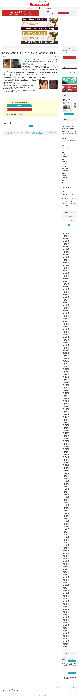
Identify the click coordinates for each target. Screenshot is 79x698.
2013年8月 (64, 479)
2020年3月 (64, 353)
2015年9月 (64, 439)
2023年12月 (64, 281)
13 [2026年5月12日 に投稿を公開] (65, 226)
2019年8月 (64, 364)
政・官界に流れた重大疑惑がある (36, 65)
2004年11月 (64, 647)
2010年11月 (64, 532)
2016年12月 (64, 415)
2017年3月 (64, 410)
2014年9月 (64, 458)
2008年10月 (64, 572)
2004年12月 (64, 646)
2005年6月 (64, 636)
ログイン (9, 110)
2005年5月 (64, 638)
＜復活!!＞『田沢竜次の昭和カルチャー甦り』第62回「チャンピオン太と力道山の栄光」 (44, 133)
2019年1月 (64, 375)
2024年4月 (64, 274)
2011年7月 (64, 519)
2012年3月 (64, 506)
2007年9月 (64, 593)
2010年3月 (64, 545)
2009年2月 (64, 566)
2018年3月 (64, 391)
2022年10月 (64, 303)
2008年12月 (64, 569)
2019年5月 (64, 369)
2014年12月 (64, 454)
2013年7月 (64, 481)
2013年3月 (64, 487)
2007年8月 (64, 594)
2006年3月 (64, 622)
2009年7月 (64, 558)
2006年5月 (64, 618)
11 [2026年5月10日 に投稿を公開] (75, 224)
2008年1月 (64, 586)
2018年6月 (64, 386)
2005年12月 (64, 626)
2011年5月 (64, 522)
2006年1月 (64, 625)
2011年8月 (64, 518)
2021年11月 (64, 321)
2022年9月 (64, 305)
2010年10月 (64, 534)
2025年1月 (64, 260)
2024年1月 (64, 279)
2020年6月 (64, 348)
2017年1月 (64, 414)
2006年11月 (64, 609)
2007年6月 (64, 598)
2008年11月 (64, 570)
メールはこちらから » (63, 14)
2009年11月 (64, 551)
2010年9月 (64, 535)
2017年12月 (64, 396)
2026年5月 (64, 234)
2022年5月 (64, 311)
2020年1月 (64, 356)
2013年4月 (64, 486)
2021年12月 (64, 319)
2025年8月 (64, 249)
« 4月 (63, 233)
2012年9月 (64, 497)
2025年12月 (64, 242)
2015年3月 (64, 449)
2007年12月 (64, 588)
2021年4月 (64, 332)
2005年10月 (64, 630)
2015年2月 (64, 450)
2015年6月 (64, 444)
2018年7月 (64, 385)
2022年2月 (64, 316)
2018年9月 (64, 382)
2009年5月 (64, 561)
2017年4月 (64, 409)
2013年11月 (64, 474)
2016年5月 (64, 426)
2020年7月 (64, 346)
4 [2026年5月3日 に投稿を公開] (75, 222)
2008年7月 (64, 577)
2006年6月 (64, 617)
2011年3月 (64, 526)
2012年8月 (64, 498)
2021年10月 (64, 322)
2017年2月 (64, 412)
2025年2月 (64, 258)
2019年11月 (64, 359)
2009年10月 (64, 553)
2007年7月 (64, 596)
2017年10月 (64, 399)
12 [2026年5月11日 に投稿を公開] (63, 226)
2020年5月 (64, 350)
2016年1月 (64, 433)
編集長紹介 (48, 8)
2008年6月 (64, 578)
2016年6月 (64, 425)
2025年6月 (64, 252)
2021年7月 (64, 327)
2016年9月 (64, 420)
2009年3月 (64, 564)
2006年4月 (64, 620)
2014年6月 (64, 463)
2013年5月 (64, 484)
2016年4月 (64, 428)
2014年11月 (64, 455)
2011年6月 (64, 521)
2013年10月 (64, 476)
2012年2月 (64, 508)
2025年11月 (64, 244)
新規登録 (19, 106)
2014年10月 (64, 457)
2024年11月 (64, 263)
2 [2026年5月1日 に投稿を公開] (71, 222)
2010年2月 (64, 546)
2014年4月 (64, 466)
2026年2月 (64, 239)
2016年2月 (64, 431)
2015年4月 (64, 447)
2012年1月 (64, 510)
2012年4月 (64, 505)
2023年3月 (64, 295)
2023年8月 (64, 287)
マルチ (31, 81)
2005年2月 (64, 642)
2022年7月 (64, 308)
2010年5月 (64, 542)
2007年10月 (64, 591)
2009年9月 (64, 554)
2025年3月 (64, 257)
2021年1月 (64, 337)
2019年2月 (64, 374)
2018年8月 (64, 383)
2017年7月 (64, 404)
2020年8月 (64, 345)
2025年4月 (64, 255)
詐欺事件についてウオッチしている (30, 64)
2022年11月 (64, 302)
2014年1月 (64, 471)
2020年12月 (64, 338)
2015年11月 (64, 436)
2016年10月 (64, 418)
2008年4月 (64, 582)
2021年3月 (64, 334)
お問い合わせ (67, 8)
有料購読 (30, 8)
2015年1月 (64, 452)
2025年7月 (64, 250)
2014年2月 (64, 470)
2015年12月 (64, 434)
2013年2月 (64, 489)
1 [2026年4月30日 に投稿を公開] (69, 222)
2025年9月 (64, 247)
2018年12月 (64, 377)
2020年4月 (64, 351)
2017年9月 (64, 401)
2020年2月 (64, 354)
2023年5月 (64, 292)
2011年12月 (64, 511)
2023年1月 (64, 298)
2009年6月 (64, 559)
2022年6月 (64, 310)
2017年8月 (64, 402)
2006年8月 (64, 614)
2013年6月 (64, 482)
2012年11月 (64, 494)
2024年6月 (64, 271)
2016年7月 (64, 423)
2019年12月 (64, 358)
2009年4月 (64, 562)
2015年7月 (64, 442)
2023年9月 (64, 286)
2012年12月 (64, 492)
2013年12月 (64, 473)
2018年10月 (64, 380)
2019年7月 (64, 366)
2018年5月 (64, 388)
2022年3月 (64, 314)
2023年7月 (64, 289)
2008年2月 (64, 585)
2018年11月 (64, 378)
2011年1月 (64, 529)
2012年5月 (64, 503)
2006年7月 (64, 615)
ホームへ (11, 8)
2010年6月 (64, 540)
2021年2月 (64, 335)
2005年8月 (64, 633)
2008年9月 (64, 574)
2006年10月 (64, 610)
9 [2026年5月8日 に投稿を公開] (71, 224)
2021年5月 (64, 330)
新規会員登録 (65, 51)
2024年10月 (64, 265)
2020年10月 (64, 342)
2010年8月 (64, 537)
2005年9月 (64, 631)
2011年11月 (64, 513)
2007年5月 (64, 599)
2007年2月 (64, 604)
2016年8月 (64, 422)
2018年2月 (64, 393)
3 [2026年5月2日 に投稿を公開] (73, 222)
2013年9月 (64, 478)
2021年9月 (64, 324)
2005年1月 (64, 644)
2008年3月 (64, 583)
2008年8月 (64, 575)
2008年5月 (64, 580)
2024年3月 (64, 276)
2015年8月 (64, 441)
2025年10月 (64, 246)
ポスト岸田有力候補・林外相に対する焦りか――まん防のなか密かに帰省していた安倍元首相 (17, 133)
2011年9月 (64, 516)
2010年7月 (64, 538)
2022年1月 (64, 318)
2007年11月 (64, 590)
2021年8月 (64, 326)
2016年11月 (64, 417)
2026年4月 (64, 236)
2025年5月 (64, 254)
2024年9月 (64, 266)
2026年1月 (64, 241)
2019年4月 (64, 370)
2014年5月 (64, 465)
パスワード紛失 (72, 51)
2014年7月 (64, 462)
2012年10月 (64, 495)
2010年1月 (64, 548)
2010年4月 (64, 543)
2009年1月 (64, 567)
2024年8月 (64, 268)
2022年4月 (64, 313)
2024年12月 (64, 262)
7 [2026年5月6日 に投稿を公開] (67, 224)
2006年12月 (64, 607)
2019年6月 (64, 367)
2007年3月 (64, 602)
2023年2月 (64, 297)
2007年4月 (64, 601)
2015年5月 (64, 446)
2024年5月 (64, 273)
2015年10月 (64, 438)
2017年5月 (64, 407)
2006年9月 (64, 612)
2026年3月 (64, 238)
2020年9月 (64, 343)
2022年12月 (64, 300)
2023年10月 (64, 284)
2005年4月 (64, 639)
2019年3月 (64, 372)
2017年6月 (64, 406)
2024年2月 (64, 278)
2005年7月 (64, 634)
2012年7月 (64, 500)
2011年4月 (64, 524)
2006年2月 (64, 623)
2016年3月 (64, 430)
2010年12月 (64, 530)
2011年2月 (64, 527)
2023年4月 (64, 294)
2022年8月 (64, 306)
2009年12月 (64, 550)
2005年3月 (64, 641)
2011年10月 (64, 514)
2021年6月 (64, 329)
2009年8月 (64, 556)
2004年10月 (64, 649)
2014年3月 (64, 468)
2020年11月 (64, 340)
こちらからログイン (20, 115)
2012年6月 (64, 502)
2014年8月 (64, 460)
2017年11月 (64, 398)
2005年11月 (64, 628)
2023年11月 (64, 282)
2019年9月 (64, 362)
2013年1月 (64, 490)
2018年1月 (64, 394)
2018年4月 (64, 390)
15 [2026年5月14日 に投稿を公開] (69, 226)
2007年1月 (64, 606)
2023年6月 (64, 290)
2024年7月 (64, 270)
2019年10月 (64, 361)
